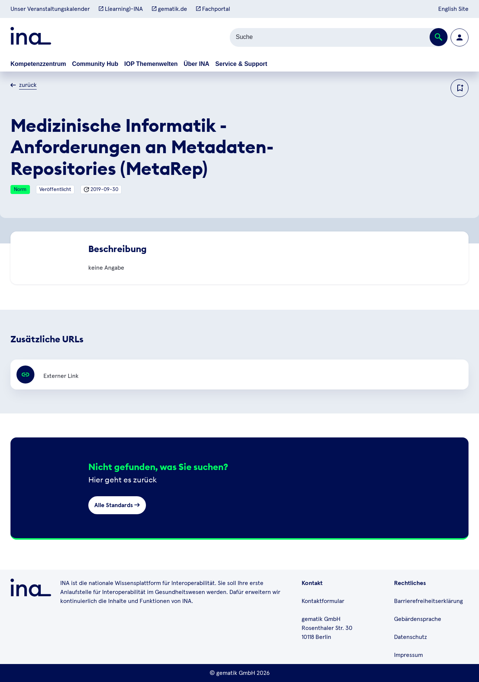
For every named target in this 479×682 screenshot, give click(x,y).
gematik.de (169, 9)
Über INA (196, 64)
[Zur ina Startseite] (30, 37)
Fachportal (213, 9)
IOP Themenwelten (151, 64)
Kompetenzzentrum (38, 64)
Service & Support (241, 64)
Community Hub (95, 64)
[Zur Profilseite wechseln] (460, 37)
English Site (453, 9)
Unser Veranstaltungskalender (50, 9)
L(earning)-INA (121, 9)
